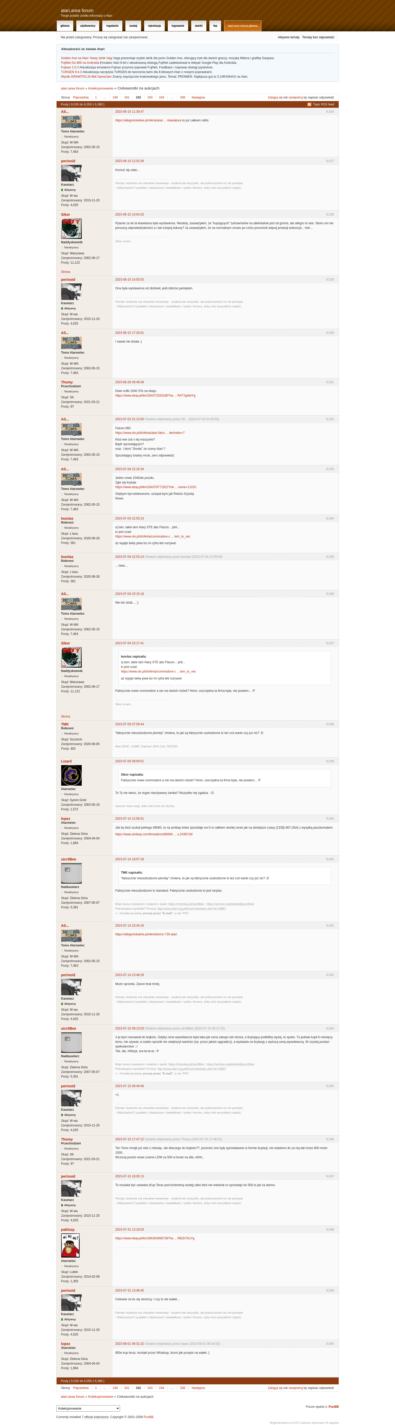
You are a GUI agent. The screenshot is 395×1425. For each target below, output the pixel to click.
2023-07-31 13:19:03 (129, 1229)
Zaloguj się (275, 97)
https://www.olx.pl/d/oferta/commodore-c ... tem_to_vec (152, 536)
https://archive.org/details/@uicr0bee (230, 904)
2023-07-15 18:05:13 (129, 1176)
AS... (65, 112)
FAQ (215, 25)
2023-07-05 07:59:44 (129, 724)
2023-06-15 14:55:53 (129, 279)
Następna (198, 97)
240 (115, 97)
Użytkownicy (87, 25)
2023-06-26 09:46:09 (129, 382)
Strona (65, 272)
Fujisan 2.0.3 (70, 67)
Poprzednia (81, 97)
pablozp (68, 1229)
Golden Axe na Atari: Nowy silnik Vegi (86, 58)
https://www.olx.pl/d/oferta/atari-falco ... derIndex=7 (150, 433)
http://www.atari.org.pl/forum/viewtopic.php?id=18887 (191, 908)
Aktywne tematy (289, 37)
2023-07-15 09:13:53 (129, 1028)
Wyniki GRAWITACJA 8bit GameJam (86, 76)
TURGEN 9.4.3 (71, 72)
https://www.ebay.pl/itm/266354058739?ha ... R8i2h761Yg (155, 1238)
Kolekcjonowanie (100, 88)
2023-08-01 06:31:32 (129, 1344)
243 (150, 97)
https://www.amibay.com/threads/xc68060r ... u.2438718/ (154, 834)
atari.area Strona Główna (243, 25)
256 (182, 97)
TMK (65, 724)
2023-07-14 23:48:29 (129, 975)
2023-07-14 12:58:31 (129, 818)
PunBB (334, 1407)
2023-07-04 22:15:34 (129, 469)
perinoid (68, 161)
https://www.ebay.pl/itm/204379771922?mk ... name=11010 (155, 487)
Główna (65, 25)
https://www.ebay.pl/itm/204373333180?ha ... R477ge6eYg (155, 395)
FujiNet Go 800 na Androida (80, 63)
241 (127, 97)
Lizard (66, 761)
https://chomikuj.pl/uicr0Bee (186, 904)
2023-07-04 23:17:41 (129, 643)
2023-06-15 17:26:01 (129, 333)
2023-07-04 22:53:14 (129, 518)
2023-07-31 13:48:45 (129, 1290)
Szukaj (133, 25)
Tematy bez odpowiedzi (318, 37)
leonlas (67, 518)
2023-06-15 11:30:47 (129, 111)
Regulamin (112, 25)
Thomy (67, 382)
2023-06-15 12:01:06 (129, 161)
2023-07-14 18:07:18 (129, 859)
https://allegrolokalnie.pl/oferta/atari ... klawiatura (148, 120)
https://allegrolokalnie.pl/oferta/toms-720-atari (146, 934)
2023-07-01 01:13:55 (129, 419)
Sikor (65, 214)
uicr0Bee (68, 859)
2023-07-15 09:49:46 (129, 1086)
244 (161, 97)
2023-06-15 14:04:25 (129, 214)
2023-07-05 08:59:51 (129, 761)
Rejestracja (154, 25)
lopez (65, 819)
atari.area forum (77, 10)
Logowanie (178, 25)
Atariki (199, 25)
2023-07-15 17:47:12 (129, 1139)
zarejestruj (296, 97)
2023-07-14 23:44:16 (129, 925)
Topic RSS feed (323, 104)
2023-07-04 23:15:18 (129, 594)
